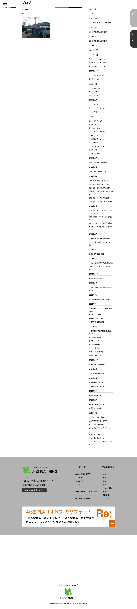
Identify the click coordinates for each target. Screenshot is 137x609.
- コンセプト (79, 478)
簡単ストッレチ (94, 341)
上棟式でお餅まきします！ (98, 421)
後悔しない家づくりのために (86, 491)
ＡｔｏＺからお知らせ (96, 438)
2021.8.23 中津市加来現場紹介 (100, 181)
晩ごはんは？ (93, 95)
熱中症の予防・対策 (96, 318)
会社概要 (105, 495)
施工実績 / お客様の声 (83, 498)
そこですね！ (93, 142)
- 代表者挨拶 (79, 481)
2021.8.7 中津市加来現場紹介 (99, 198)
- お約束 (77, 485)
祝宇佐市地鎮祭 (94, 344)
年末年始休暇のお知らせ (97, 364)
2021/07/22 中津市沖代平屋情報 (100, 223)
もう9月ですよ (94, 92)
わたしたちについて (83, 474)
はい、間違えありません (97, 112)
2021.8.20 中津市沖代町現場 (99, 184)
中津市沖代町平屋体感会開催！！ (100, 238)
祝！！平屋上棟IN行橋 (96, 424)
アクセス (105, 498)
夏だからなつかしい (96, 121)
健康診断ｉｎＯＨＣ (96, 434)
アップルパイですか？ (96, 75)
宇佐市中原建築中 (95, 337)
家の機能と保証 (108, 467)
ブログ (91, 13)
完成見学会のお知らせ (96, 278)
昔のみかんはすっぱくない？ (99, 66)
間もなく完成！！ (95, 355)
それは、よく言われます (97, 146)
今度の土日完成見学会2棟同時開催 (101, 263)
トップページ (80, 467)
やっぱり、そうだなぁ (96, 139)
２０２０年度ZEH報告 (96, 254)
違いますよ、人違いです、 (98, 132)
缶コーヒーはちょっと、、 (97, 59)
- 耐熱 (104, 478)
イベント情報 (107, 488)
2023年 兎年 (94, 50)
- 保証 (104, 485)
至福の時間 (93, 150)
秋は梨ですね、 (94, 79)
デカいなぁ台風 (94, 88)
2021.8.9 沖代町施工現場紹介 (99, 188)
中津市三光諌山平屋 (96, 352)
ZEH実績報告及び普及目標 (98, 32)
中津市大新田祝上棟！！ (97, 322)
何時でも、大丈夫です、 (97, 108)
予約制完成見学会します (97, 404)
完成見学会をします (96, 395)
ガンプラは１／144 (95, 104)
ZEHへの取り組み (95, 348)
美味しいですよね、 (96, 135)
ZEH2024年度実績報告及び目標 (100, 23)
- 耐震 (104, 474)
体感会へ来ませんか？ (96, 386)
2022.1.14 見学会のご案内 (98, 171)
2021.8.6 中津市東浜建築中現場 (100, 201)
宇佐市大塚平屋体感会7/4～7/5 (99, 299)
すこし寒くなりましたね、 (98, 63)
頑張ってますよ (94, 124)
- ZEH (104, 471)
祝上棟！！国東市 (95, 315)
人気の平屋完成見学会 (96, 373)
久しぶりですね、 (95, 128)
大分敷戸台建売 (94, 153)
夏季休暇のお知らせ (96, 383)
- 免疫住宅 (105, 481)
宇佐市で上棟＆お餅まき (97, 417)
